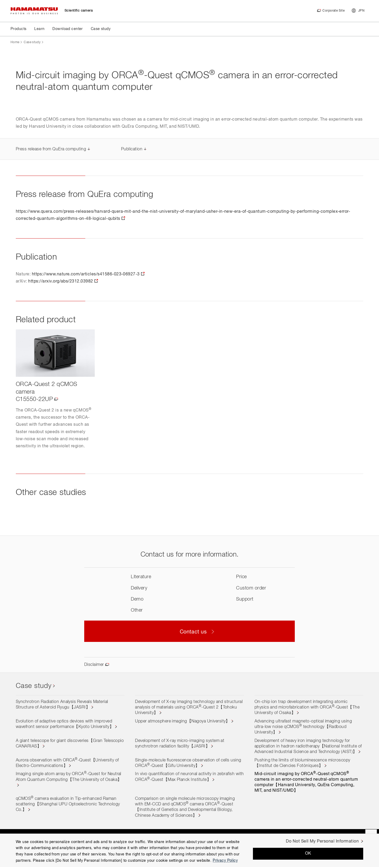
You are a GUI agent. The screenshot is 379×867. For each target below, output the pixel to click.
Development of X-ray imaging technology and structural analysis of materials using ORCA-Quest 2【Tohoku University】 (189, 707)
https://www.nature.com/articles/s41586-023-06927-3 (86, 274)
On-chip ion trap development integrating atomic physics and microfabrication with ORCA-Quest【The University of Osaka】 (307, 707)
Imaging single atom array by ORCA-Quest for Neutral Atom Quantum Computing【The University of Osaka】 (69, 777)
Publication (131, 149)
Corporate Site (333, 10)
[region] (189, 850)
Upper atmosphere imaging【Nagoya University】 (182, 721)
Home (15, 42)
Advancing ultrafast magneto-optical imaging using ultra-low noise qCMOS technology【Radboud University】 (303, 727)
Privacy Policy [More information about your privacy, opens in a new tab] (225, 861)
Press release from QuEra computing (51, 149)
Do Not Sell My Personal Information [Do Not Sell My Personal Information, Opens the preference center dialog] (322, 841)
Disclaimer (94, 665)
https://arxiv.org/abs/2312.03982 (60, 281)
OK (308, 853)
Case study (32, 42)
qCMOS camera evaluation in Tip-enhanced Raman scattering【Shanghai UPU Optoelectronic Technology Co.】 (68, 804)
